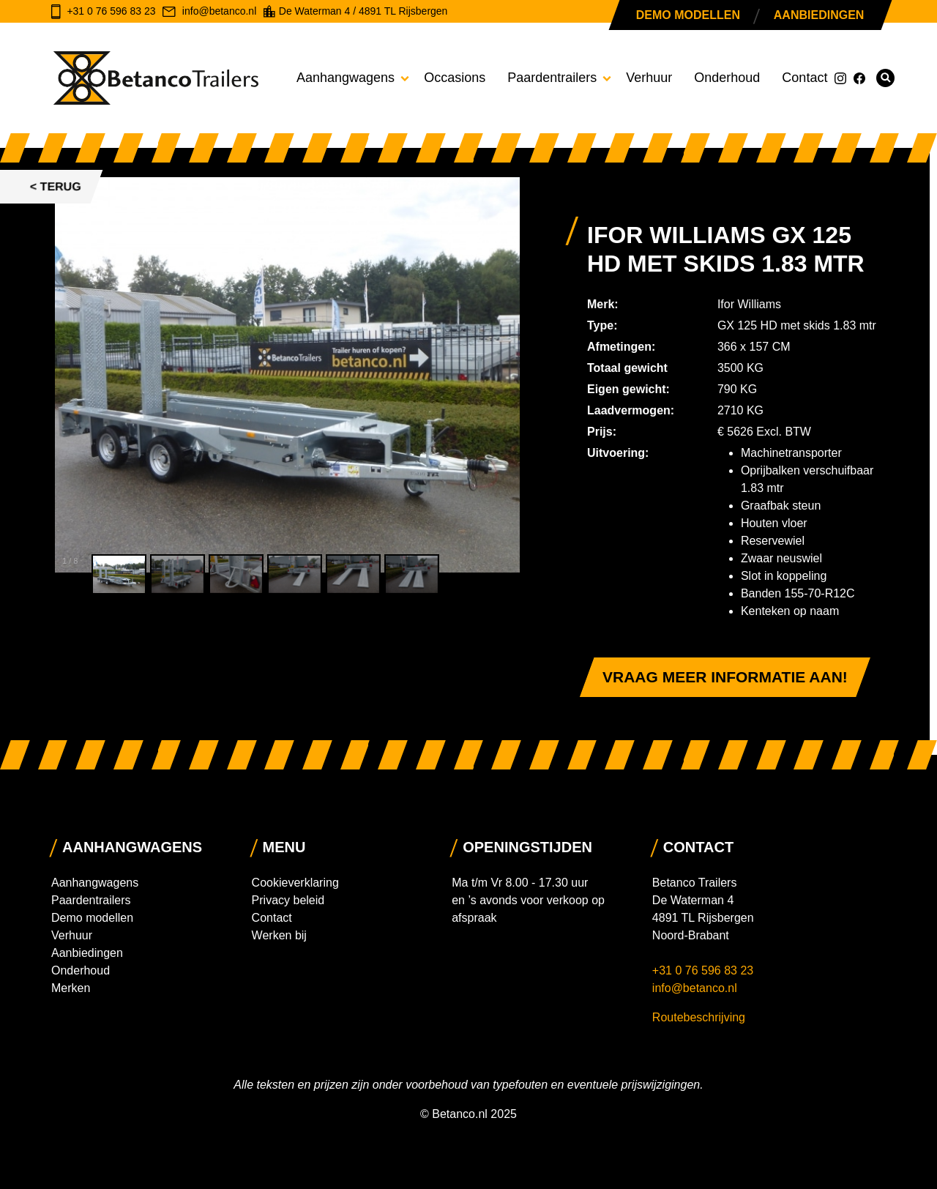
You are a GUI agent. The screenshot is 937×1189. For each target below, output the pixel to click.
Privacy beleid (288, 900)
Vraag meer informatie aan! (725, 676)
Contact (804, 77)
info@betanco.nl (694, 988)
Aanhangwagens (345, 77)
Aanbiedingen (818, 15)
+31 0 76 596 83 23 (704, 970)
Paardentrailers (552, 77)
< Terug (55, 186)
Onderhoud (727, 77)
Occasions (454, 77)
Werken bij (279, 935)
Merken (70, 988)
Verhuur (649, 77)
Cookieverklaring (295, 882)
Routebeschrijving (698, 1017)
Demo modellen (688, 15)
